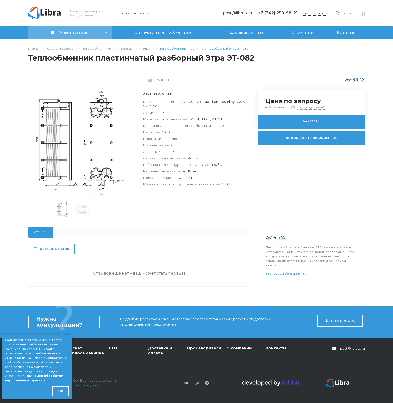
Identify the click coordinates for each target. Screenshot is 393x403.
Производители (204, 348)
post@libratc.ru (352, 348)
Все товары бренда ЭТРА (286, 273)
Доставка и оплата (160, 350)
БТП (113, 348)
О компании (239, 348)
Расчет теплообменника (85, 350)
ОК (60, 391)
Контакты (276, 348)
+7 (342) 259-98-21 (278, 13)
